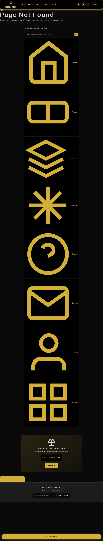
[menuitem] (23, 4)
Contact (51, 303)
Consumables (51, 158)
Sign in (94, 4)
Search (76, 34)
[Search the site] (51, 34)
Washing (51, 205)
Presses (51, 112)
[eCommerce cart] (78, 4)
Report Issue (63, 495)
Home (51, 62)
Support (51, 254)
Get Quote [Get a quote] (51, 537)
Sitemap (51, 402)
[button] (88, 4)
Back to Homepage (12, 479)
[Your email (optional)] (44, 495)
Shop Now (51, 465)
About (51, 352)
